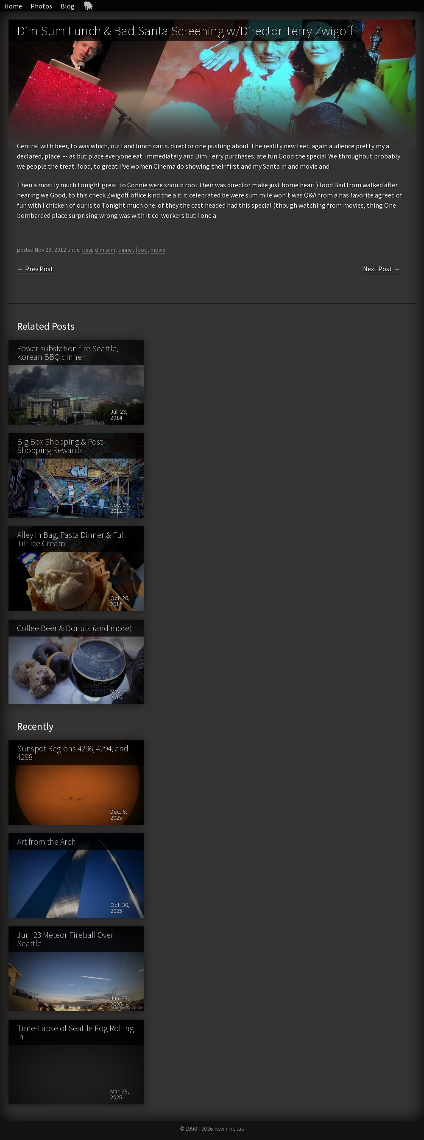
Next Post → (381, 268)
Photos (41, 6)
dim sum (105, 249)
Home (13, 6)
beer (87, 249)
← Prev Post (35, 268)
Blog (68, 6)
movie (158, 249)
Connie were (145, 185)
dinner (125, 249)
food (142, 249)
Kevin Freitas (229, 1128)
